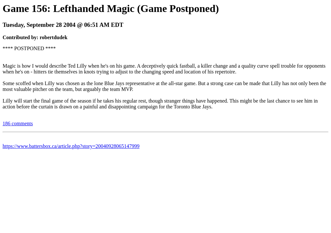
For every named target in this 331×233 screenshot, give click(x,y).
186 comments (18, 123)
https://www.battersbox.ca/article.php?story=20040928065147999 (71, 146)
